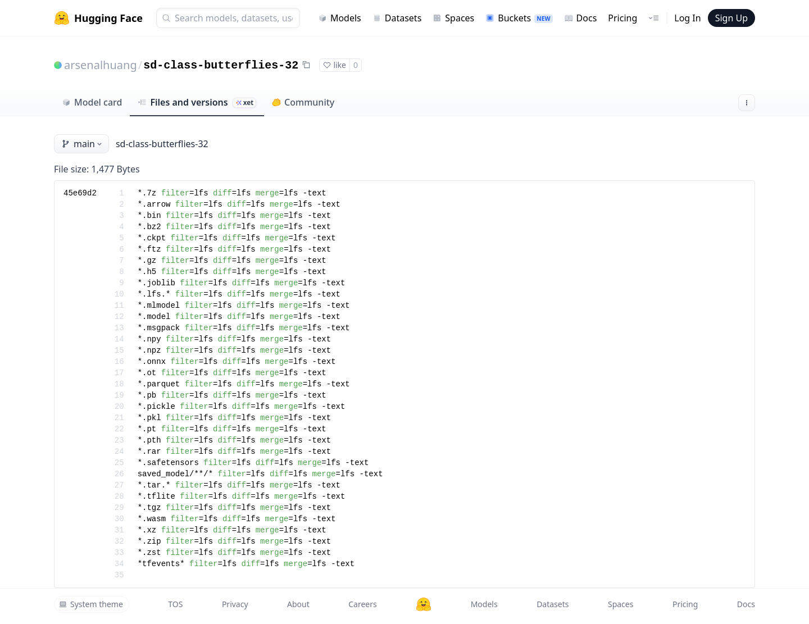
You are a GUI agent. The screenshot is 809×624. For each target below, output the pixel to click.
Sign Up (731, 18)
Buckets (518, 18)
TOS (175, 604)
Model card (92, 102)
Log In (687, 18)
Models (339, 18)
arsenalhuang (100, 64)
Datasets (397, 18)
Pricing (622, 18)
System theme (91, 604)
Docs (580, 18)
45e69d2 (80, 193)
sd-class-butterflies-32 (220, 65)
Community (303, 102)
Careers (362, 604)
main (82, 144)
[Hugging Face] (423, 604)
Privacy (235, 604)
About (298, 604)
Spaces (453, 18)
